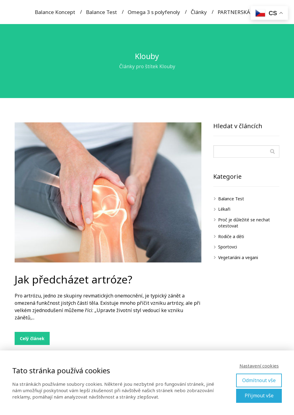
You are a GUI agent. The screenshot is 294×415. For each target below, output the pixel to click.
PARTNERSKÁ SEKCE (242, 12)
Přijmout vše (259, 395)
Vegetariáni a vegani (238, 257)
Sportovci (227, 247)
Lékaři (224, 209)
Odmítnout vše (259, 380)
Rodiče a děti (231, 236)
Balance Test (101, 12)
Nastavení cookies (259, 366)
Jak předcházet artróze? (73, 279)
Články (199, 12)
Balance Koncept (55, 12)
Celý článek (32, 338)
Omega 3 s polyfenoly (154, 12)
